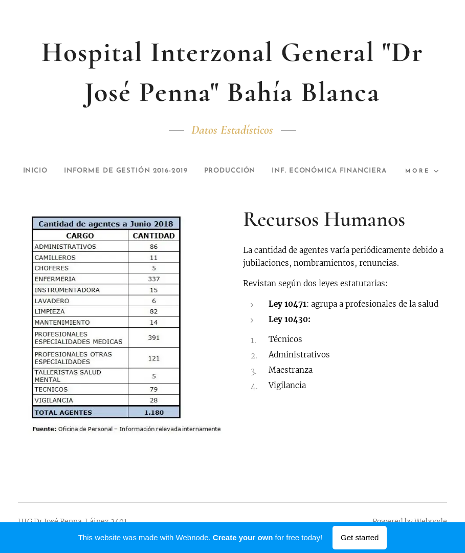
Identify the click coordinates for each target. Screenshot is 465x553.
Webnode (430, 521)
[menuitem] (88, 171)
